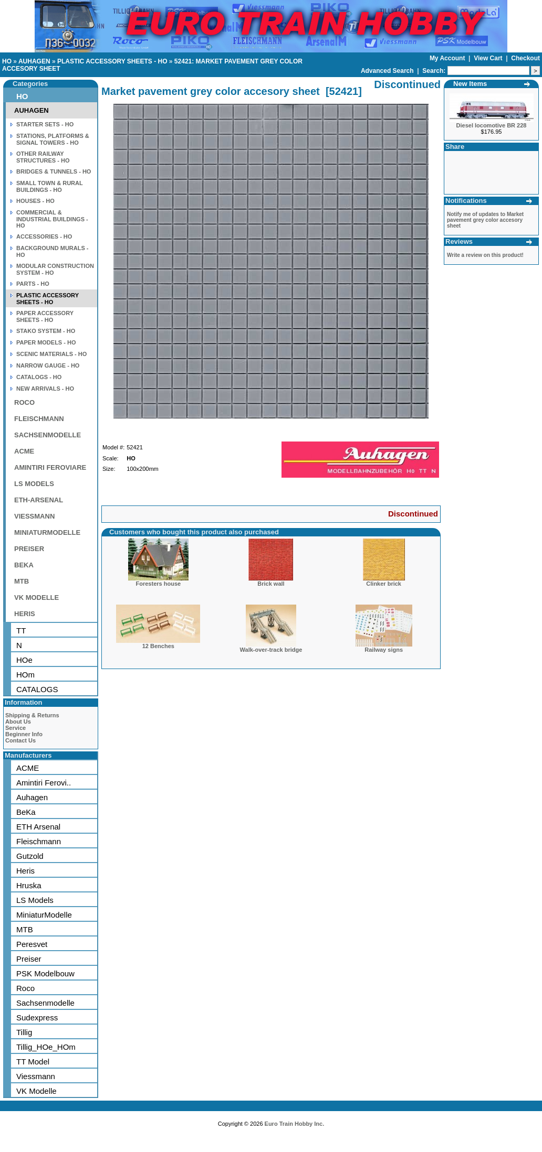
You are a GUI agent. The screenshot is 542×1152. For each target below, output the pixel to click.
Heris (25, 870)
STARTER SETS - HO (45, 124)
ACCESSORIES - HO (44, 236)
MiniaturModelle (44, 914)
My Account (448, 58)
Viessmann (35, 1076)
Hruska (28, 885)
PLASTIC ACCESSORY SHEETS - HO (112, 61)
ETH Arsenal (38, 826)
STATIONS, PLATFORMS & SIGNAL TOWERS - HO (52, 139)
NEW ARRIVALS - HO (45, 388)
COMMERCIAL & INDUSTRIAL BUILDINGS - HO (52, 219)
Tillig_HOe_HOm (46, 1046)
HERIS (24, 614)
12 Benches (158, 646)
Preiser (28, 958)
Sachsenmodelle (45, 1002)
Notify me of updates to (485, 220)
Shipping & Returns (32, 715)
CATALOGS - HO (38, 377)
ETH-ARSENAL (38, 500)
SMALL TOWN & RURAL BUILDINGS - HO (49, 186)
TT (21, 630)
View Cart (489, 58)
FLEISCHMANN (39, 419)
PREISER (29, 549)
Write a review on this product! (485, 255)
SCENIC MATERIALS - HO (51, 354)
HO (7, 61)
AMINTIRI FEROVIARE (50, 467)
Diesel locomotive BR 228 (491, 125)
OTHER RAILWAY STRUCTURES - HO (42, 157)
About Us (18, 721)
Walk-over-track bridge (271, 650)
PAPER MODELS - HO (46, 342)
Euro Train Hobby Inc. (295, 1124)
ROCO (24, 402)
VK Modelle (36, 1090)
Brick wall (270, 583)
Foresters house (158, 583)
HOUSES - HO (35, 201)
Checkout (525, 58)
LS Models (35, 900)
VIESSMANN (34, 516)
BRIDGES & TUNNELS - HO (53, 171)
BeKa (26, 812)
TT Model (32, 1061)
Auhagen (32, 797)
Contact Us (20, 740)
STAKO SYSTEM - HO (45, 331)
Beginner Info (24, 734)
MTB (21, 581)
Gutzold (30, 856)
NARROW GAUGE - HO (47, 365)
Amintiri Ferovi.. (43, 782)
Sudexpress (37, 1017)
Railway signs (383, 650)
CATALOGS (37, 689)
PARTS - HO (32, 284)
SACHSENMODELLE (47, 435)
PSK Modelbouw (45, 973)
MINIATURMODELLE (47, 532)
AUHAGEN (34, 61)
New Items (470, 84)
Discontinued (413, 513)
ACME (24, 451)
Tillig (24, 1032)
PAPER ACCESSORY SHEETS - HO (45, 316)
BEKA (24, 565)
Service (15, 728)
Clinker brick (383, 583)
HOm (25, 674)
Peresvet (31, 944)
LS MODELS (34, 484)
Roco (25, 988)
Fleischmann (38, 841)
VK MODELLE (36, 597)
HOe (24, 659)
